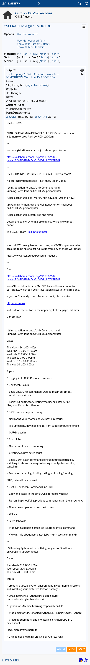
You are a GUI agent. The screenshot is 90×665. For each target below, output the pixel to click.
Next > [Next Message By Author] (44, 61)
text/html (41, 116)
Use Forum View (27, 34)
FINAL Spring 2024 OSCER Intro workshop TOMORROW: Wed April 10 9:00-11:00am (32, 76)
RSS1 (71, 649)
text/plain (11, 116)
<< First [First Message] (22, 54)
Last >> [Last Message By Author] (54, 61)
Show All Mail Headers (30, 47)
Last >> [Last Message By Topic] (54, 57)
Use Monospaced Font (31, 40)
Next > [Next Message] (44, 54)
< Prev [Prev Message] (33, 54)
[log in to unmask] (37, 85)
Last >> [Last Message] (54, 54)
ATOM (61, 649)
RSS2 (81, 649)
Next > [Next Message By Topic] (44, 57)
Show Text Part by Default (33, 43)
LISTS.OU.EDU (11, 660)
